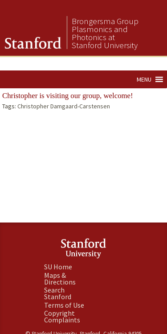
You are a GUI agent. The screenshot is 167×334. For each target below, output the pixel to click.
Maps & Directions (60, 278)
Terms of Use (64, 305)
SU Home (58, 266)
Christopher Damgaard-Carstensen (63, 106)
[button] (144, 79)
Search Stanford (57, 293)
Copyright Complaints (62, 316)
